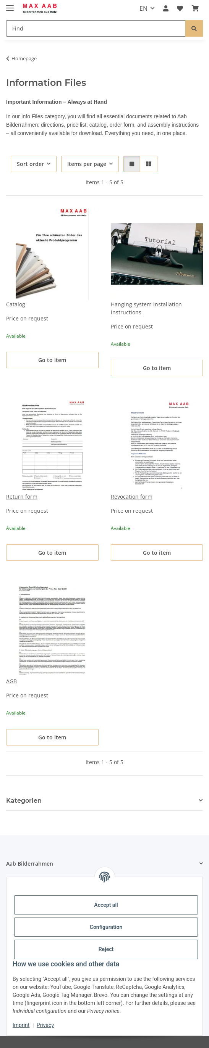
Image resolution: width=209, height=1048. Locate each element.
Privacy (45, 1025)
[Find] (96, 28)
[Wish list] (180, 8)
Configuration (106, 927)
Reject (106, 949)
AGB (11, 681)
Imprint (21, 1025)
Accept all (106, 905)
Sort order (30, 163)
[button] (166, 8)
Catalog (15, 304)
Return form (21, 496)
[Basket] (195, 8)
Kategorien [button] (24, 800)
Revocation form (131, 496)
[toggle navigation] (10, 5)
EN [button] (143, 8)
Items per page (86, 163)
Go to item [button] (52, 360)
